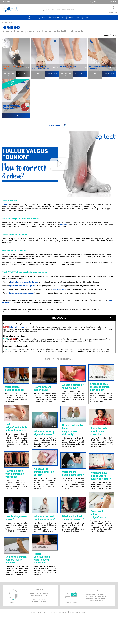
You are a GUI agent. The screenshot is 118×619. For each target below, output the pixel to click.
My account (113, 12)
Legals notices (74, 612)
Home (4, 23)
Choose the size (9, 75)
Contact (84, 612)
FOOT (10, 23)
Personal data (63, 612)
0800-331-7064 (98, 2)
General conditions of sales (46, 612)
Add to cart (23, 74)
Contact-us (113, 2)
